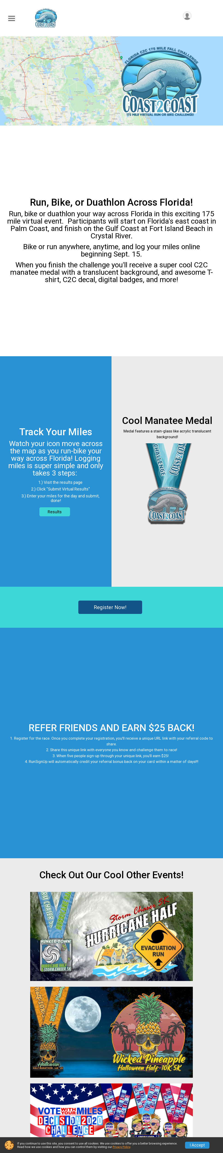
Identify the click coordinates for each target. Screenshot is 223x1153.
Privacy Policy (121, 1147)
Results (55, 511)
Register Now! (110, 607)
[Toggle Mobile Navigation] (11, 18)
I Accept (197, 1145)
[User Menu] (187, 16)
